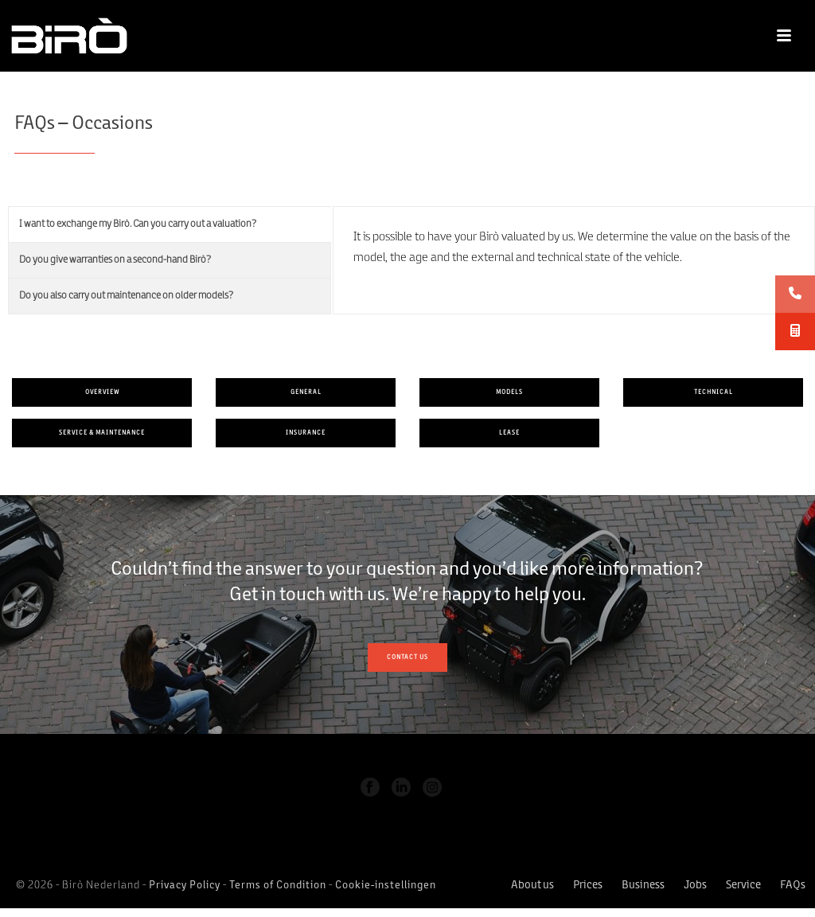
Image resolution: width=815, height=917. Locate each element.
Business (643, 886)
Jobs (695, 886)
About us (532, 886)
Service (743, 886)
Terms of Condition (277, 886)
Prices (587, 886)
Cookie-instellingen (385, 886)
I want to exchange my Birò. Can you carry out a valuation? (138, 224)
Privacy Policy (184, 886)
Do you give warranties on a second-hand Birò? (115, 260)
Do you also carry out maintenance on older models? (126, 296)
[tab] (169, 224)
